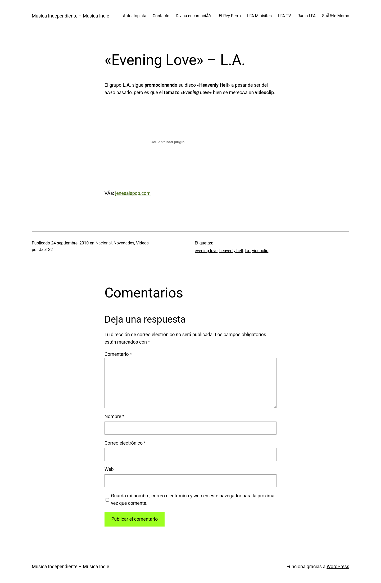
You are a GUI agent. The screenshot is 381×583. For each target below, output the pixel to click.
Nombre (114, 416)
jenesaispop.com (133, 193)
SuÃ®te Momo (335, 16)
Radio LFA (306, 16)
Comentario (118, 354)
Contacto (161, 16)
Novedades (124, 243)
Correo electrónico (125, 443)
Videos (142, 243)
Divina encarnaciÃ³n (194, 16)
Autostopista (134, 16)
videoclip (260, 250)
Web (109, 469)
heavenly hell (231, 250)
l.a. (247, 250)
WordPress (337, 566)
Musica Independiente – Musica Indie (70, 16)
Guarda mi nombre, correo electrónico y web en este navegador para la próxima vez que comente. (192, 499)
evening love (206, 250)
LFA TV (284, 16)
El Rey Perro (230, 16)
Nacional (104, 243)
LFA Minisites (259, 16)
